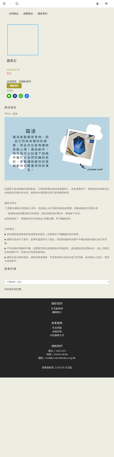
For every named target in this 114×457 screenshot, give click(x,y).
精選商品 (28, 13)
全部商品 (13, 13)
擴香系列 (42, 13)
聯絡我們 (14, 85)
